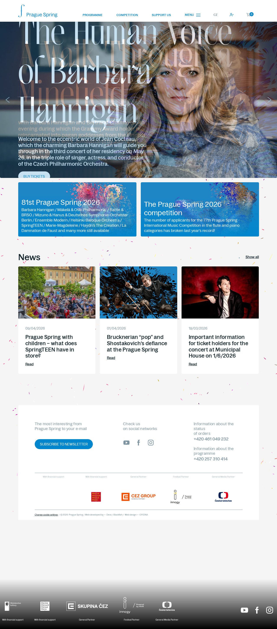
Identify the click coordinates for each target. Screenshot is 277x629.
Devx (109, 514)
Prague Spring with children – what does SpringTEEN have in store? (51, 346)
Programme (93, 15)
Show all (252, 257)
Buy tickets (34, 153)
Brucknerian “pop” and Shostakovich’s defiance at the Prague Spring (137, 343)
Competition (127, 15)
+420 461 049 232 (211, 439)
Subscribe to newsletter (64, 444)
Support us (161, 15)
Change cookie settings (46, 514)
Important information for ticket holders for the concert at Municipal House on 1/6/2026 (218, 346)
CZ (215, 15)
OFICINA (143, 514)
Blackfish (117, 514)
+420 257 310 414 (211, 458)
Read (29, 364)
